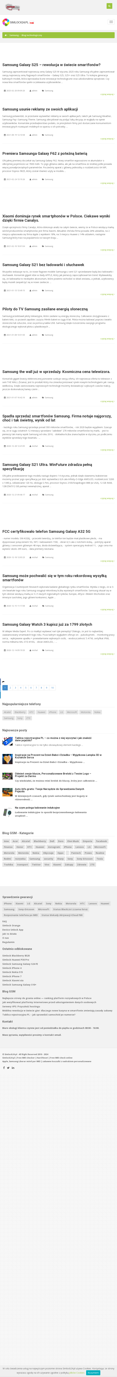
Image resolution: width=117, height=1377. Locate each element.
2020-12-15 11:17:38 (15, 606)
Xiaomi (57, 864)
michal (35, 446)
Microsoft (72, 712)
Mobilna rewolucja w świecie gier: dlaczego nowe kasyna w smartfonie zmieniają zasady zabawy (57, 1010)
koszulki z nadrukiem (63, 1061)
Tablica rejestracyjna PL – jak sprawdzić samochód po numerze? (38, 1014)
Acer (15, 841)
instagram (54, 846)
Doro (60, 841)
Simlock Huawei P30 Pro (15, 959)
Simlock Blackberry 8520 (16, 955)
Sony (19, 718)
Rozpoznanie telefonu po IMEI (21, 915)
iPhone (52, 712)
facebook (101, 841)
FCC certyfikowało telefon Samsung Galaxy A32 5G (46, 531)
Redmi (7, 858)
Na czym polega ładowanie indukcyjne (37, 807)
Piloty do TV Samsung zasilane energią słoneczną (45, 309)
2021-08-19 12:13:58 (15, 135)
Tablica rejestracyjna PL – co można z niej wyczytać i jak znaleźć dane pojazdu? (53, 739)
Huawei (41, 712)
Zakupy (69, 864)
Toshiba (8, 864)
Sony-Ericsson (85, 858)
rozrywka (20, 858)
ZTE (28, 718)
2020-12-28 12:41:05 (15, 446)
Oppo (60, 852)
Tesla (100, 858)
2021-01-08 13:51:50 (15, 335)
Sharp (60, 858)
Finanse (8, 846)
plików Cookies (77, 1372)
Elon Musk (73, 841)
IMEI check (60, 1057)
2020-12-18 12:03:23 (15, 557)
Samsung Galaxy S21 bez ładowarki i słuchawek (43, 265)
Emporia (87, 841)
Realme (100, 852)
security (48, 858)
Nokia (97, 712)
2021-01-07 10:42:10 (15, 397)
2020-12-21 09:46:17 (15, 494)
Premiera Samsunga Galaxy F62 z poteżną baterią (44, 153)
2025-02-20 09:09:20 (15, 90)
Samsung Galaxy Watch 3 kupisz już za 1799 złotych (47, 624)
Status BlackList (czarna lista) (70, 909)
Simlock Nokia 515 (12, 972)
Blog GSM (8, 991)
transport (22, 864)
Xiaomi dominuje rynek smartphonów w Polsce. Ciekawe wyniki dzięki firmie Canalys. (56, 218)
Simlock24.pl (8, 1057)
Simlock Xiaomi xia (12, 980)
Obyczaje (48, 852)
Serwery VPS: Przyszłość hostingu (21, 1006)
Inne (6, 841)
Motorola (85, 712)
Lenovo (80, 846)
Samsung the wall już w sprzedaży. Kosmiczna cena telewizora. (56, 372)
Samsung (14, 35)
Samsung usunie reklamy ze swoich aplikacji (40, 109)
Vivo (47, 864)
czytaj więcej (107, 94)
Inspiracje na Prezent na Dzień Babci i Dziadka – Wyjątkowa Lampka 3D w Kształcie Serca (58, 756)
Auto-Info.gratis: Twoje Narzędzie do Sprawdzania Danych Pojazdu (49, 790)
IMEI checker (28, 1057)
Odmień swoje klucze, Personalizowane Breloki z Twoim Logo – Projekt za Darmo (53, 775)
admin (34, 90)
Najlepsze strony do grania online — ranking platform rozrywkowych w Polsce (46, 998)
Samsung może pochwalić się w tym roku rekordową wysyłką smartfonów (54, 578)
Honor (20, 846)
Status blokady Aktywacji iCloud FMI (62, 915)
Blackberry (20, 712)
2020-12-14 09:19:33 (15, 650)
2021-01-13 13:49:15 (15, 290)
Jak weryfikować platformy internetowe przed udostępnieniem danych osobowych (49, 1002)
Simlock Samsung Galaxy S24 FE (20, 963)
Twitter (36, 864)
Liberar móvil (25, 1061)
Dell (52, 841)
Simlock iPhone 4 (11, 968)
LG (61, 712)
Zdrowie (81, 864)
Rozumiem (93, 1372)
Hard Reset (42, 1057)
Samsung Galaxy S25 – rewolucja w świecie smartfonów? (51, 65)
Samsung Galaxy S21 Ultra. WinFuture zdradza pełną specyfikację (47, 466)
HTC (31, 712)
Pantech (76, 852)
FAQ (4, 921)
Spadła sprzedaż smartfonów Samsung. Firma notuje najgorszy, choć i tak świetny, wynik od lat (57, 418)
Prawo (88, 852)
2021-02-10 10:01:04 (15, 246)
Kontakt (7, 1021)
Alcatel (7, 712)
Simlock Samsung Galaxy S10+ (19, 984)
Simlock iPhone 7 (11, 976)
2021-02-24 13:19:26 (15, 179)
